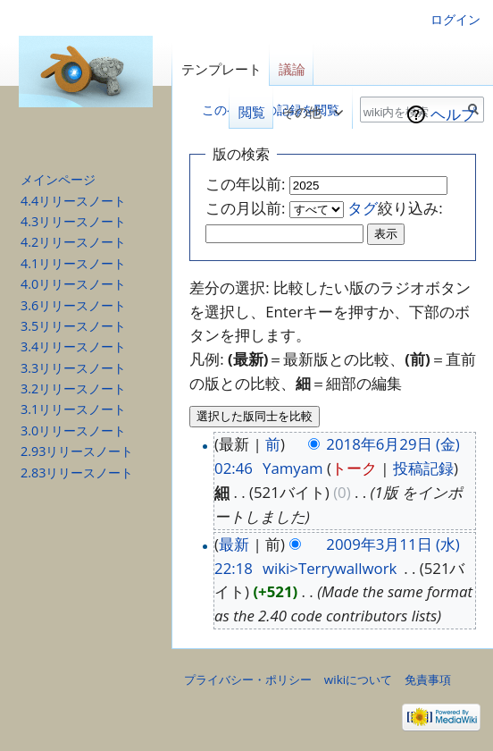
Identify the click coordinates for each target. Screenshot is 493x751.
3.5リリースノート (73, 325)
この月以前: (245, 208)
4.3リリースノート (73, 221)
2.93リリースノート (77, 451)
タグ (362, 208)
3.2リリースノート (73, 388)
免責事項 (428, 679)
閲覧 (246, 112)
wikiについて (358, 679)
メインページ (58, 179)
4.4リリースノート (73, 200)
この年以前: (245, 183)
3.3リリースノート (73, 367)
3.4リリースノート (73, 346)
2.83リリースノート (77, 472)
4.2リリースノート (73, 241)
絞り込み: (394, 208)
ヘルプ (453, 114)
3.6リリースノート (73, 305)
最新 (234, 544)
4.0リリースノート (73, 283)
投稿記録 (423, 468)
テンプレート (221, 69)
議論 (292, 69)
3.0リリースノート (73, 430)
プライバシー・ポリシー (248, 679)
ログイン (455, 19)
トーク (354, 468)
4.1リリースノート (73, 263)
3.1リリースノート (73, 409)
